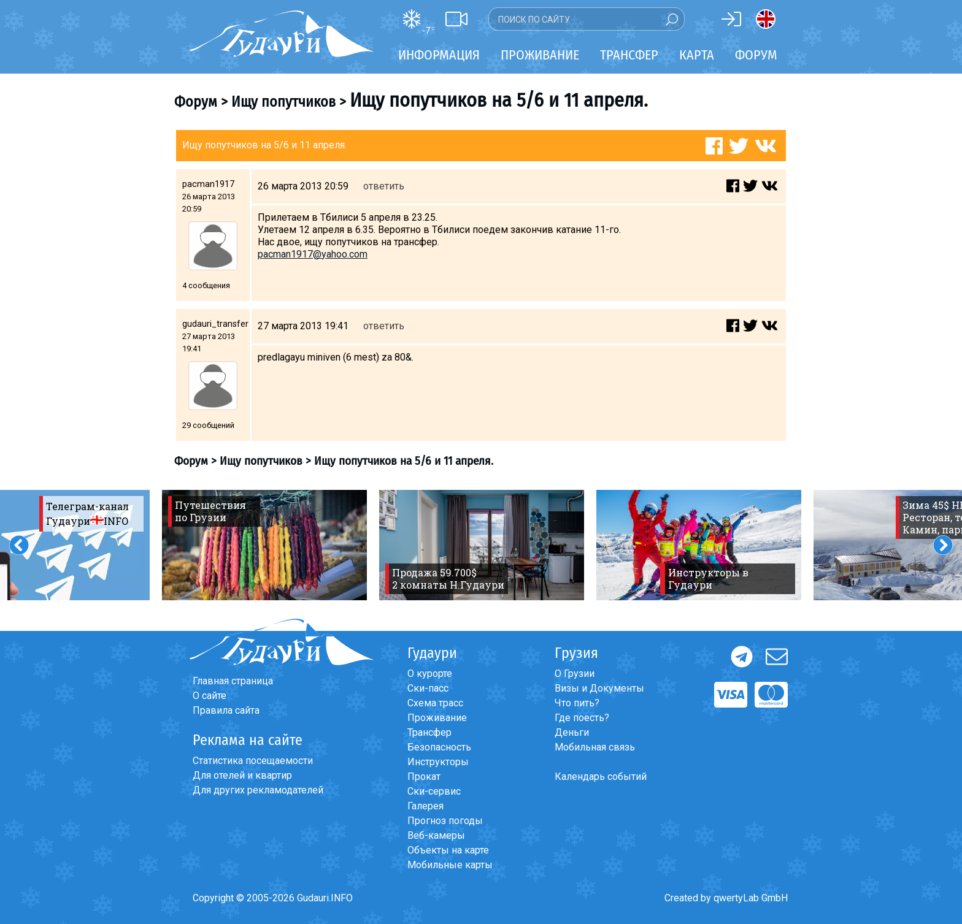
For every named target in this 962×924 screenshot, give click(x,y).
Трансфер (429, 732)
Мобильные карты (450, 865)
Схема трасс (435, 703)
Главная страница (233, 681)
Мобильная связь (595, 747)
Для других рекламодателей (258, 790)
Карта (696, 55)
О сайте (209, 695)
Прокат (424, 776)
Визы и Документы (599, 688)
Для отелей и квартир (242, 775)
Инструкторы (438, 762)
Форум (756, 55)
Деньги (572, 732)
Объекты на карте (448, 850)
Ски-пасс (427, 688)
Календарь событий (601, 776)
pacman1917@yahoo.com (312, 254)
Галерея (425, 806)
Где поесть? (582, 718)
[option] (264, 545)
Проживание (437, 718)
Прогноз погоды (445, 821)
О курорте (429, 673)
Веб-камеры (436, 835)
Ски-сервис (434, 791)
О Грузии (575, 673)
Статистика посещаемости (253, 760)
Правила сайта (226, 710)
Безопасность (439, 747)
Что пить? (577, 703)
